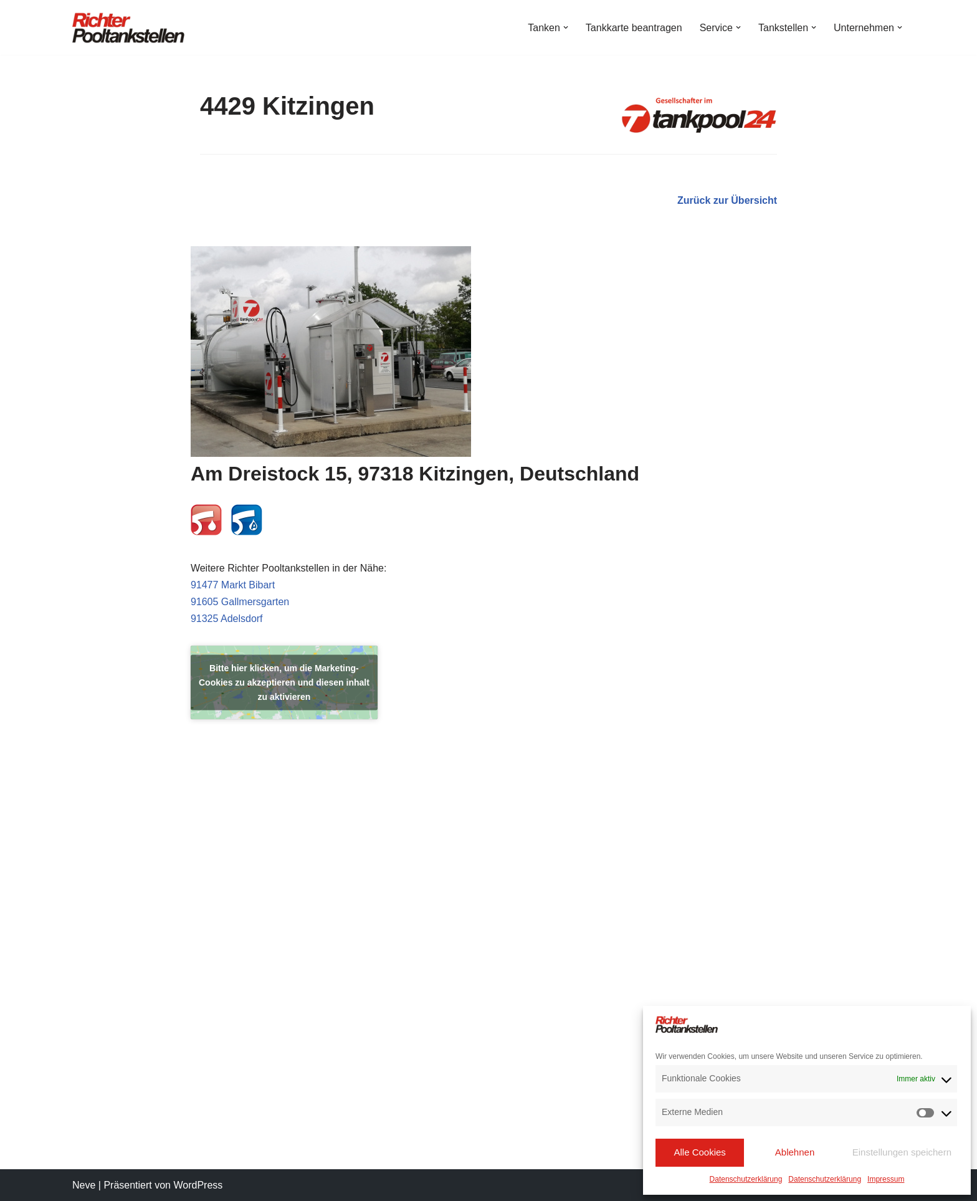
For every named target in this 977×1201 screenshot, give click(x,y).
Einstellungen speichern (901, 1152)
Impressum (885, 1179)
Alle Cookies (699, 1152)
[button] (565, 27)
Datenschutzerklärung (746, 1179)
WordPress (197, 1185)
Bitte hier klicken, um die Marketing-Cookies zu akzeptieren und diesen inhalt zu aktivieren (284, 682)
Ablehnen (794, 1152)
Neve (83, 1185)
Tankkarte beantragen (634, 27)
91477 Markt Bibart (233, 585)
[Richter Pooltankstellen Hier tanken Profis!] (128, 27)
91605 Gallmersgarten (240, 601)
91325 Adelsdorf (227, 618)
